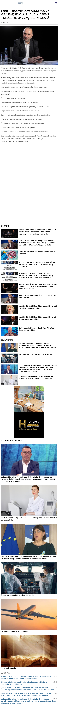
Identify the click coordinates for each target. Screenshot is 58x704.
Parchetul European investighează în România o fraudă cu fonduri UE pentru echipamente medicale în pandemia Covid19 (37, 345)
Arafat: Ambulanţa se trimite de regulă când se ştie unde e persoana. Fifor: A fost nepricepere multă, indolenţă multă (37, 232)
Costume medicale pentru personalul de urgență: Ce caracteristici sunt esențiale (36, 377)
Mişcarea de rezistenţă (29, 3)
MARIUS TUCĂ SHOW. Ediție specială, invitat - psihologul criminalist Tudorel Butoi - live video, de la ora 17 (38, 286)
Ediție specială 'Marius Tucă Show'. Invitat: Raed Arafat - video (36, 329)
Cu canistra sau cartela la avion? (14, 632)
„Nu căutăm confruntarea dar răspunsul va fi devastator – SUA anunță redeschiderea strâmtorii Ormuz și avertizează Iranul (28, 689)
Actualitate (17, 440)
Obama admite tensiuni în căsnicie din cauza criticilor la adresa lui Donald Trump (24, 683)
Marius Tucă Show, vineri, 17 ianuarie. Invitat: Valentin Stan (37, 296)
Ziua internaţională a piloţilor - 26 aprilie (35, 354)
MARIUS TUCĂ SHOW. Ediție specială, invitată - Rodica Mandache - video (38, 307)
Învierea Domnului (8, 668)
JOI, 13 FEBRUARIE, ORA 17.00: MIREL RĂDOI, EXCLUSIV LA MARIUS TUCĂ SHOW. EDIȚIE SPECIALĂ (37, 264)
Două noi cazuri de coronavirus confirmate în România (37, 253)
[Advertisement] (29, 209)
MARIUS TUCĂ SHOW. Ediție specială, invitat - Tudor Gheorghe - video (38, 318)
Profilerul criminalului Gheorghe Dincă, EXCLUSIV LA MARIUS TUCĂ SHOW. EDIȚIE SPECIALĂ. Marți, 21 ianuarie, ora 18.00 (37, 275)
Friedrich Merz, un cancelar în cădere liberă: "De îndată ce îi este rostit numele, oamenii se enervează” (26, 678)
